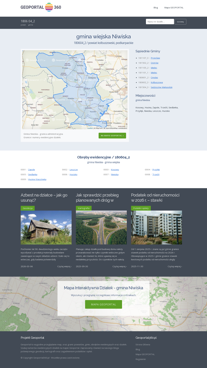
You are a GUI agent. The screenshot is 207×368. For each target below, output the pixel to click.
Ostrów (154, 62)
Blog (156, 7)
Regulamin (141, 359)
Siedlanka (32, 174)
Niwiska (114, 174)
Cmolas (154, 77)
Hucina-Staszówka (37, 179)
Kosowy (115, 169)
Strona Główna (143, 344)
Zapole (31, 169)
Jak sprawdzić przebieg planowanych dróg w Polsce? (97, 200)
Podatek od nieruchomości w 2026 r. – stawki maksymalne (155, 200)
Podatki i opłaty (141, 208)
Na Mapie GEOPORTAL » (112, 135)
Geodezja (27, 208)
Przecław (155, 57)
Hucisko (73, 174)
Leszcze (74, 169)
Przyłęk (156, 169)
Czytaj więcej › (64, 266)
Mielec (154, 67)
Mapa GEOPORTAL (173, 7)
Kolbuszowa (157, 82)
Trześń (155, 174)
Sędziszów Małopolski (161, 87)
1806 (24, 21)
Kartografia (83, 208)
